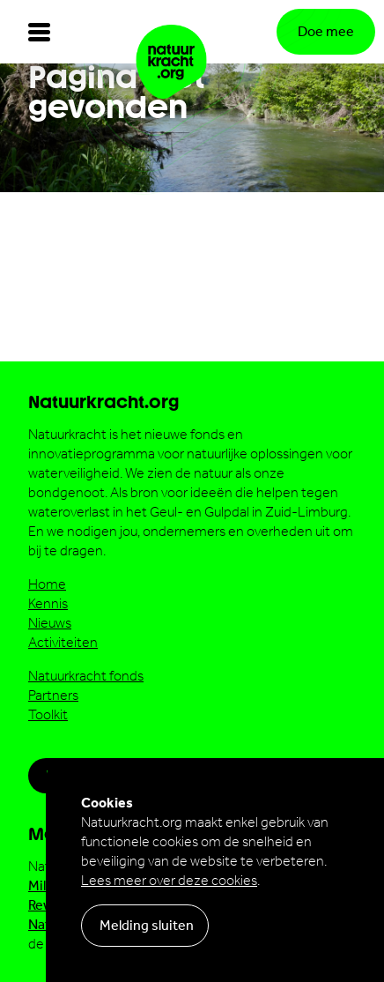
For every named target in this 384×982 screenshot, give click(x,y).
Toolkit (48, 714)
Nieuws (49, 622)
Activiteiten (63, 642)
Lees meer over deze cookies (169, 880)
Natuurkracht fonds (86, 675)
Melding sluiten (147, 925)
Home (47, 584)
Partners (53, 695)
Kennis (48, 603)
